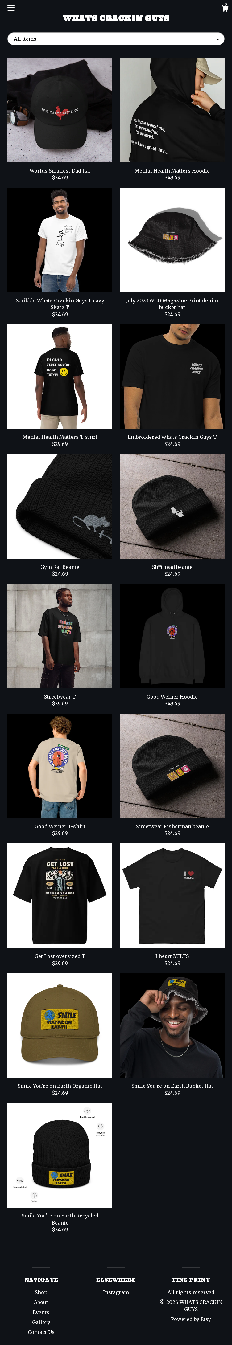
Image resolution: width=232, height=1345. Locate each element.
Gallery (41, 1322)
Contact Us (41, 1332)
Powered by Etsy (191, 1319)
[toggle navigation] (11, 8)
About (41, 1302)
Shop (41, 1292)
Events (41, 1312)
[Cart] (225, 9)
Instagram (116, 1292)
